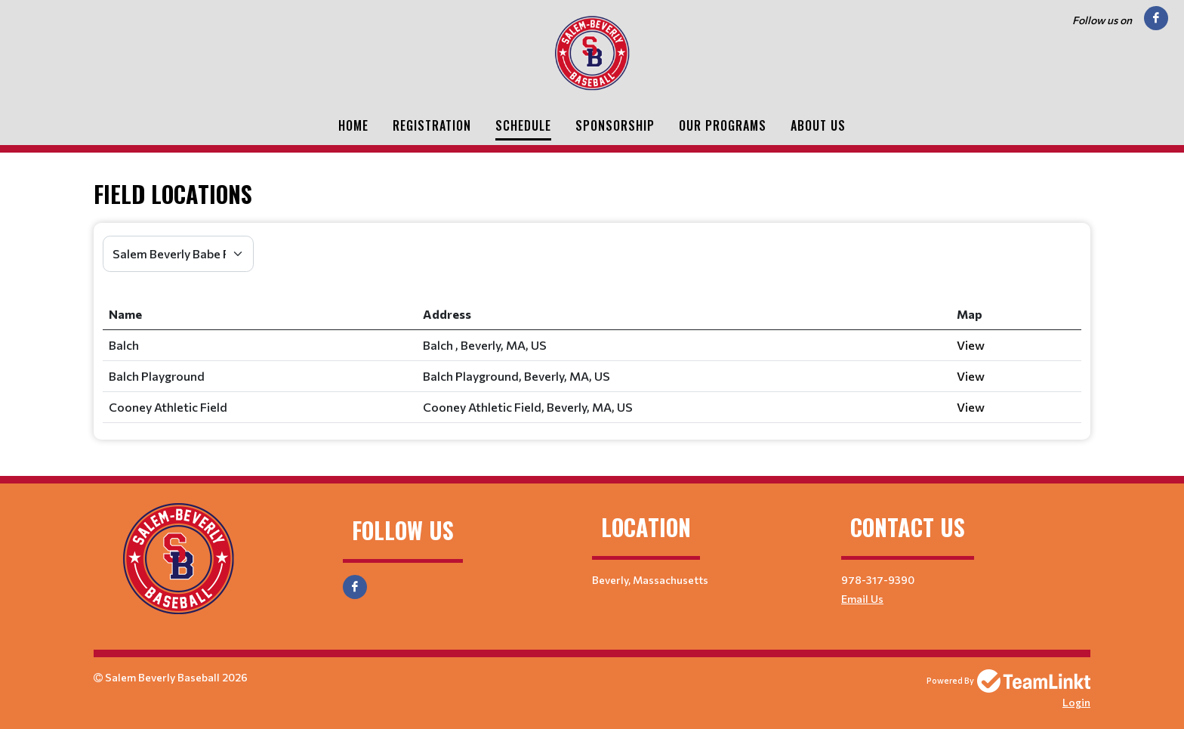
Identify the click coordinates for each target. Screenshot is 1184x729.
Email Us (862, 598)
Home (353, 125)
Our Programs (722, 125)
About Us (818, 125)
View (971, 345)
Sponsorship (615, 125)
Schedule (523, 125)
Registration (432, 125)
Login (1076, 702)
